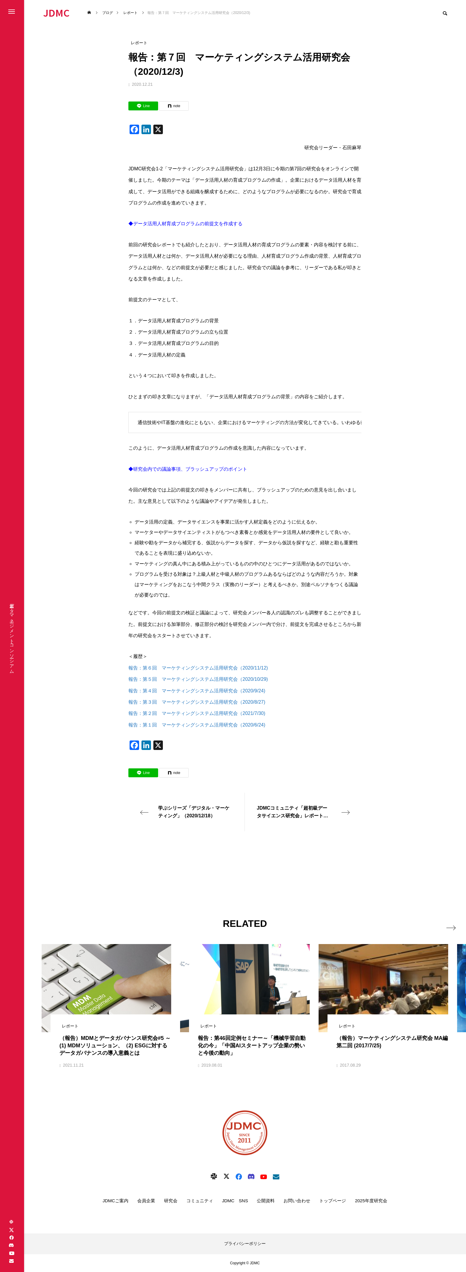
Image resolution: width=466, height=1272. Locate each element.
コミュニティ (199, 1200)
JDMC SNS (235, 1200)
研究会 (170, 1200)
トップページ (332, 1200)
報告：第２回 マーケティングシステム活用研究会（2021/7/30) (196, 713)
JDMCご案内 (115, 1200)
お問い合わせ (297, 1200)
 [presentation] (441, 923)
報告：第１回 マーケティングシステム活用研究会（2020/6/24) (197, 724)
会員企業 (146, 1200)
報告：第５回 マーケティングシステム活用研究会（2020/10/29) (198, 679)
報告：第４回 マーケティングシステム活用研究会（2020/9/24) (196, 690)
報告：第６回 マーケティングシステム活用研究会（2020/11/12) (198, 667)
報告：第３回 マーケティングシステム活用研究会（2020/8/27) (196, 702)
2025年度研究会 (371, 1200)
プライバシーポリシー (245, 1243)
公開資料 (266, 1200)
